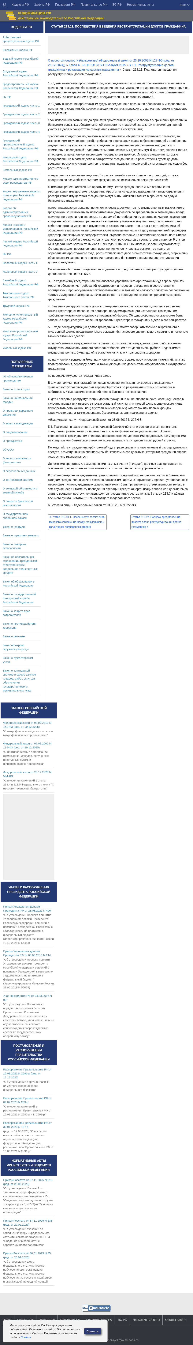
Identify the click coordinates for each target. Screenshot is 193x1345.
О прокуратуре (12, 440)
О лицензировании (15, 432)
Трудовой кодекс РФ (16, 305)
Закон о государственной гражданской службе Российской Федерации (19, 598)
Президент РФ (65, 4)
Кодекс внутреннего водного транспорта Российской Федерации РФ (21, 195)
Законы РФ (42, 4)
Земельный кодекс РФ (17, 169)
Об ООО (8, 449)
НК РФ (7, 254)
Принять (93, 1331)
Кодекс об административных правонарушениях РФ (17, 212)
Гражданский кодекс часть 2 (21, 114)
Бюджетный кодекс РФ (17, 49)
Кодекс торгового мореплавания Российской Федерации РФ (20, 228)
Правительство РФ (94, 4)
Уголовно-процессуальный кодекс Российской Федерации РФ (20, 335)
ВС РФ (117, 4)
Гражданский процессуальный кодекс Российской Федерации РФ (21, 144)
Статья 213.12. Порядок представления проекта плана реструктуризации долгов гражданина (156, 521)
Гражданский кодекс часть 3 (21, 123)
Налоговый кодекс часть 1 (20, 262)
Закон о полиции (14, 526)
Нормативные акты (140, 4)
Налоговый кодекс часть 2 (20, 271)
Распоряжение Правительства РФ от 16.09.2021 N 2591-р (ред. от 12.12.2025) (27, 1073)
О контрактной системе (18, 479)
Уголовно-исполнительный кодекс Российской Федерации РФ (20, 318)
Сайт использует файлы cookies (117, 1340)
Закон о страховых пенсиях (21, 535)
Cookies (26, 1337)
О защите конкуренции (18, 423)
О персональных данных (19, 471)
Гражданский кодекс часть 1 (21, 105)
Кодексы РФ (20, 4)
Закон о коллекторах (16, 389)
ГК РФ (7, 96)
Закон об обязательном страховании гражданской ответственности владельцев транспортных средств (20, 564)
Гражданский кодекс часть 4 (21, 131)
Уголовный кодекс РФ (17, 348)
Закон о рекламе (14, 636)
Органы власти (175, 1319)
